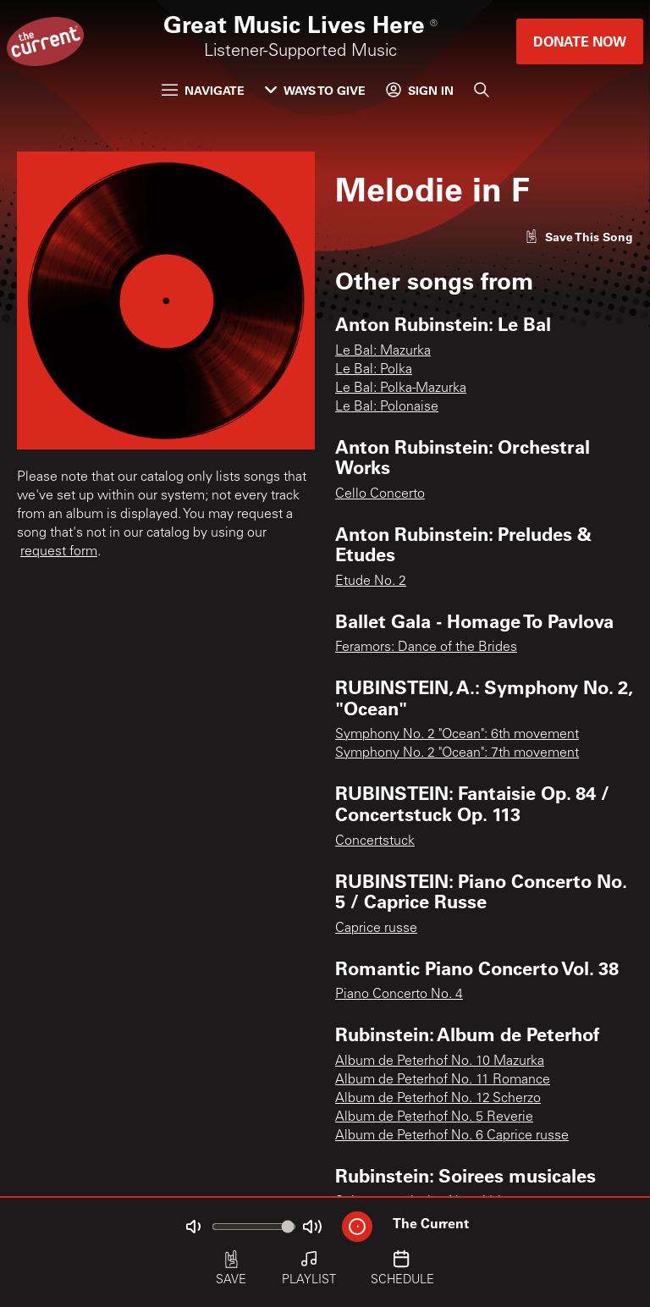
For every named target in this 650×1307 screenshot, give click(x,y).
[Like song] (579, 236)
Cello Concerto (380, 494)
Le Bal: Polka (373, 370)
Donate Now (579, 41)
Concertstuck (375, 841)
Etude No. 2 (370, 581)
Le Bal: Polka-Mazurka (400, 388)
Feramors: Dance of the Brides (426, 647)
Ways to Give (315, 90)
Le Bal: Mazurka (383, 351)
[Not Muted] (193, 1226)
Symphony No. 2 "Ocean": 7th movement (457, 753)
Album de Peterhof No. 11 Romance (442, 1080)
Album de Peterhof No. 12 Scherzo (438, 1099)
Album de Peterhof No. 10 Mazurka (439, 1061)
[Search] (481, 90)
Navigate (203, 90)
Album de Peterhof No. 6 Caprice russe (452, 1136)
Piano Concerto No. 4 (399, 994)
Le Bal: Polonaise (386, 407)
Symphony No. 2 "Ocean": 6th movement (457, 735)
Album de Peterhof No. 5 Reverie (434, 1117)
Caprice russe (376, 928)
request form (58, 552)
